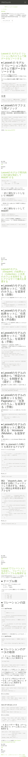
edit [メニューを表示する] (2, 164)
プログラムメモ (6, 2)
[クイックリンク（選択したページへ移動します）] (7, 20)
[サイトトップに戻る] (3, 9)
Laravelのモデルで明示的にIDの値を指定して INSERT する (14, 175)
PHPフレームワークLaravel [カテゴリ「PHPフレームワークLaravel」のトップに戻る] (11, 6)
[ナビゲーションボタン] (25, 2)
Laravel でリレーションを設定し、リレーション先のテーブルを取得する (13, 571)
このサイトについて (13, 754)
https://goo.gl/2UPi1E (10, 130)
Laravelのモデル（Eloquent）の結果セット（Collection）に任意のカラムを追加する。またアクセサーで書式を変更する (13, 275)
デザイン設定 (22, 754)
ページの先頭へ (23, 756)
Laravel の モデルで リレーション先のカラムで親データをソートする (13, 56)
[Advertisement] (14, 36)
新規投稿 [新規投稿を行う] (3, 11)
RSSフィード (4, 754)
